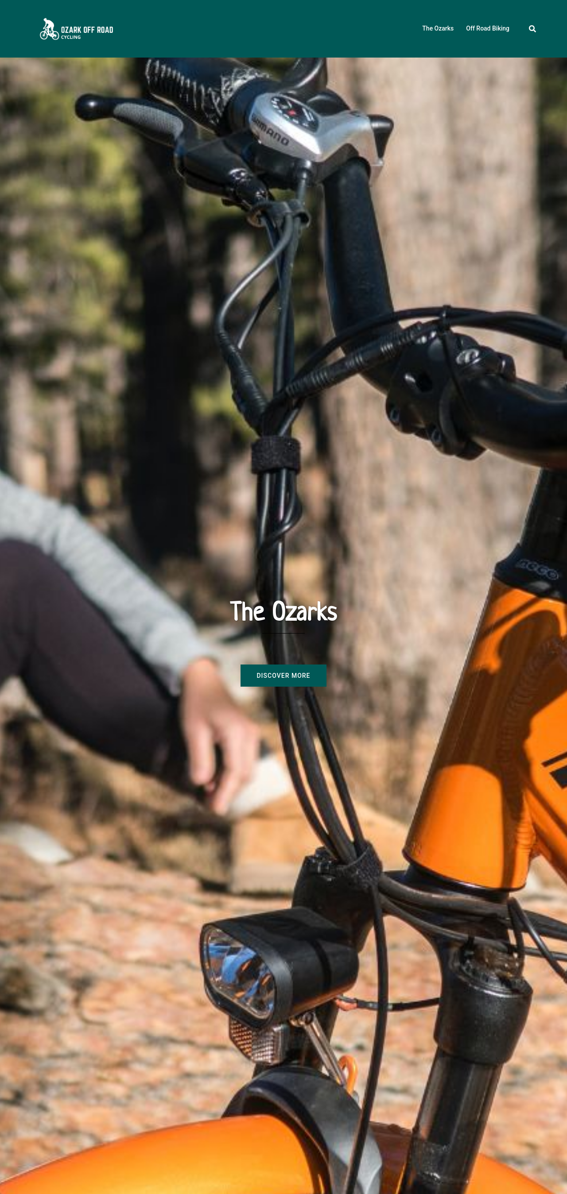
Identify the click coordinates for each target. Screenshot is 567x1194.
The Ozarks (438, 28)
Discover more (283, 675)
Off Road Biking (487, 28)
